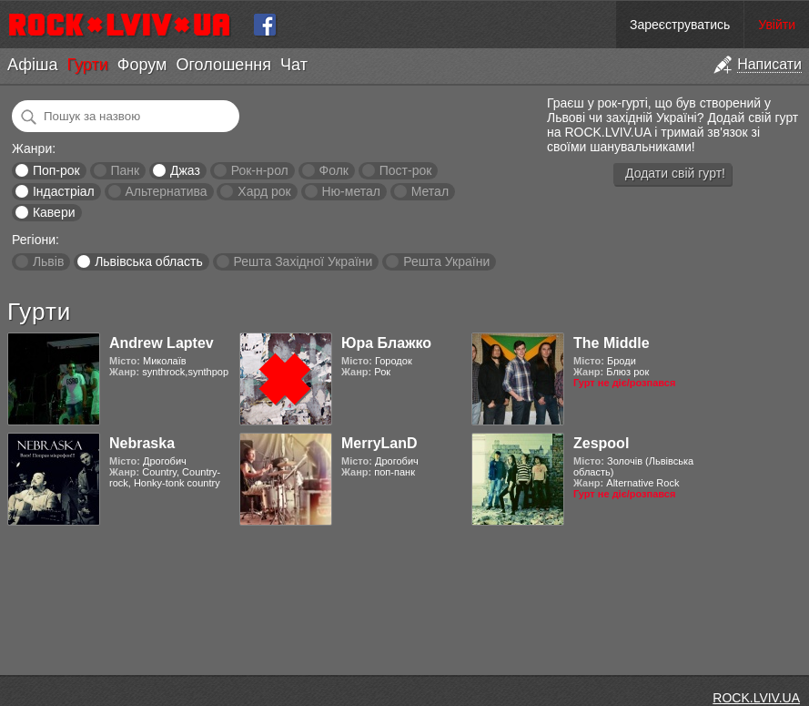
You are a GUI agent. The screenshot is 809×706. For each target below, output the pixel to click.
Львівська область (149, 261)
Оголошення (223, 65)
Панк (124, 170)
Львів (48, 261)
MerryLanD (379, 443)
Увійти (776, 24)
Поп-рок (56, 170)
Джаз (185, 170)
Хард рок (264, 191)
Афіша (32, 65)
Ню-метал (350, 191)
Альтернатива (166, 191)
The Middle (611, 343)
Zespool (601, 443)
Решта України (446, 261)
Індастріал (64, 191)
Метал (430, 191)
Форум (142, 65)
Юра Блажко (386, 343)
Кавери (54, 212)
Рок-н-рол (259, 170)
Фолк (334, 170)
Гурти (86, 65)
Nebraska (142, 443)
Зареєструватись (680, 24)
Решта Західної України (302, 261)
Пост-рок (405, 170)
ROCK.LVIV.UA (756, 698)
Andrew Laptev (161, 343)
